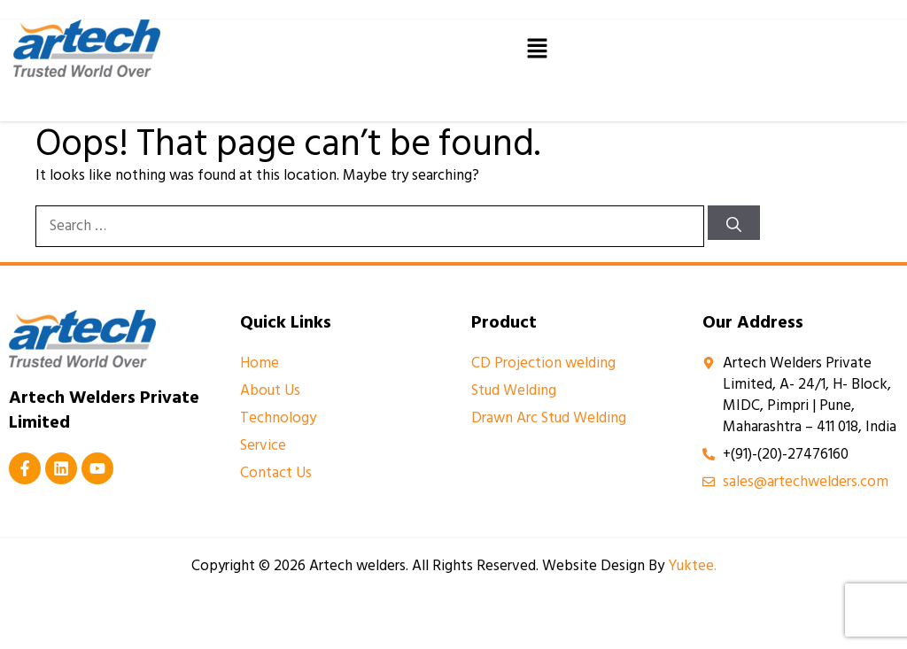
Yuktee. (692, 565)
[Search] (734, 222)
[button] (536, 48)
